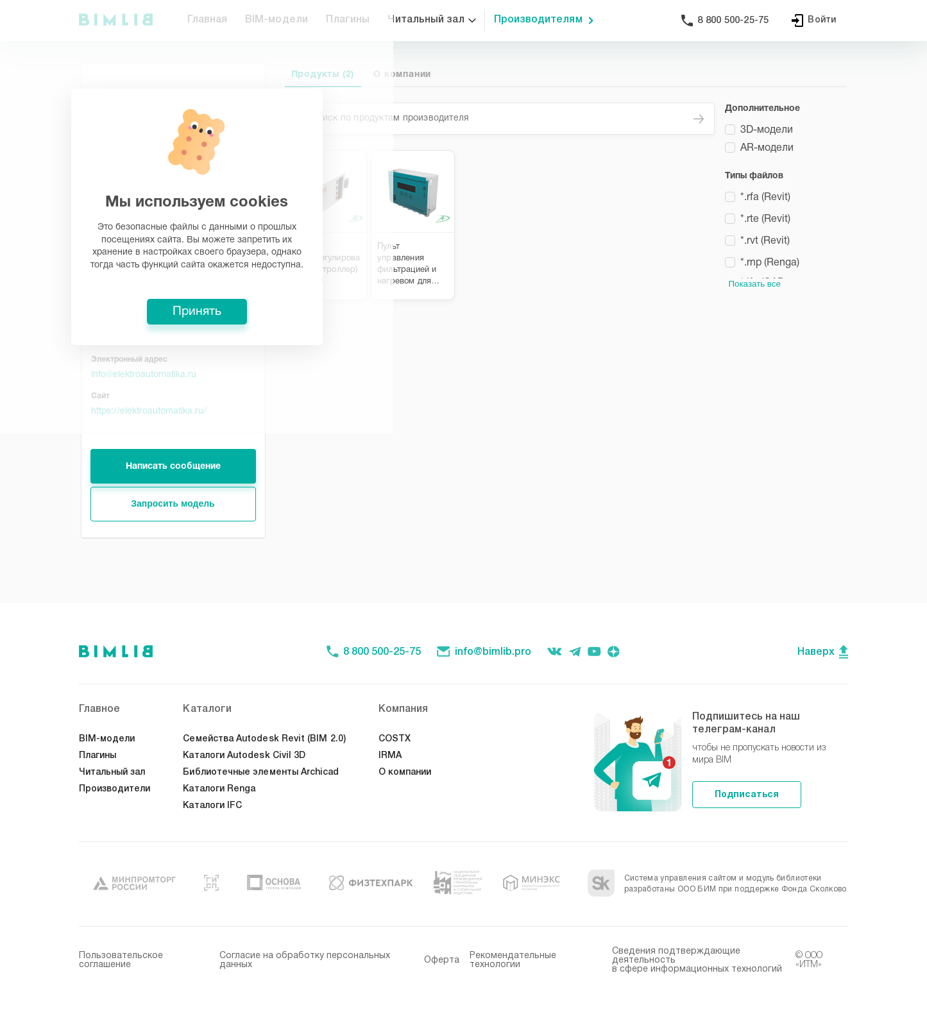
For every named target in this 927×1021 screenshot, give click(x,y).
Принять (463, 605)
